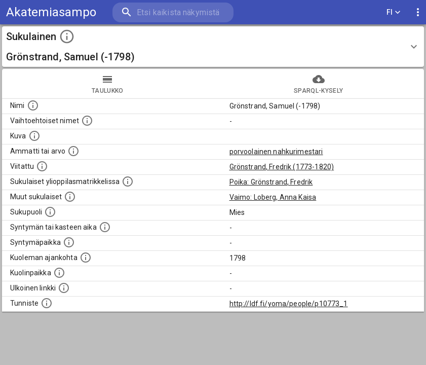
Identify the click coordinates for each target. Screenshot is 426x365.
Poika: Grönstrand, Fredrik (271, 182)
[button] (213, 46)
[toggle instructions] (67, 36)
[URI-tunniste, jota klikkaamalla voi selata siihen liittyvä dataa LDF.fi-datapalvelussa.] (46, 303)
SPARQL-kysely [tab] (318, 83)
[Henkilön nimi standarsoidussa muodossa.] (33, 105)
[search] (173, 12)
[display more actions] (418, 12)
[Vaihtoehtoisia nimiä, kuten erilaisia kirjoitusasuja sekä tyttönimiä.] (87, 121)
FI (393, 12)
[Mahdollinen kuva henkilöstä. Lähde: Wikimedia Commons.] (34, 136)
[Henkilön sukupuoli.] (50, 212)
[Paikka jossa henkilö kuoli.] (59, 273)
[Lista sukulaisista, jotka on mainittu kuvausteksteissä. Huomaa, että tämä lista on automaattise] (70, 197)
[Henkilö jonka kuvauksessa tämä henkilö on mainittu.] (42, 166)
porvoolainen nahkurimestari (276, 152)
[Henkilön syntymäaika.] (105, 227)
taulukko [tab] (107, 83)
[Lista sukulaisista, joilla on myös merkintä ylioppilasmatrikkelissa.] (128, 181)
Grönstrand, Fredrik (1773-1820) (281, 167)
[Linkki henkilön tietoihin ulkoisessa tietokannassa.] (64, 288)
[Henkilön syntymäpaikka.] (69, 242)
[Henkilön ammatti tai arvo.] (73, 151)
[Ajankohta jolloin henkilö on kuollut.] (86, 257)
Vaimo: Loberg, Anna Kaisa (273, 197)
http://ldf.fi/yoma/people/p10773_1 (288, 304)
